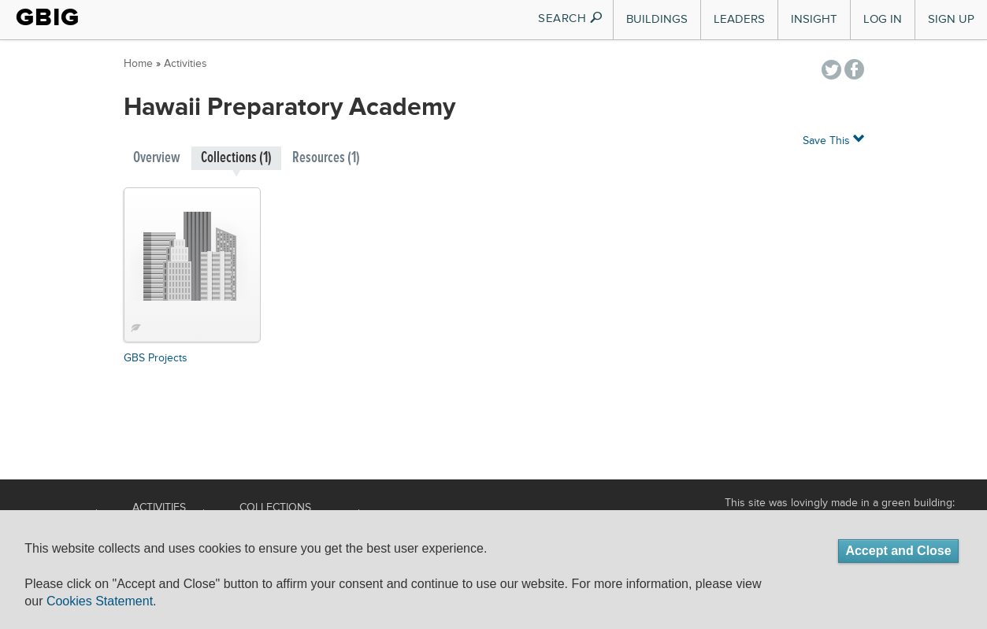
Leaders (739, 19)
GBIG (48, 17)
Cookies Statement (99, 601)
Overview (156, 158)
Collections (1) (236, 158)
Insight (814, 19)
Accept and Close (898, 550)
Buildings (657, 19)
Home (138, 63)
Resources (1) (326, 158)
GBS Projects (155, 358)
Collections (275, 507)
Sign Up (951, 19)
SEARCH (570, 18)
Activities (185, 63)
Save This (833, 139)
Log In (882, 19)
